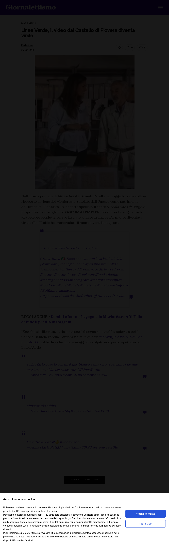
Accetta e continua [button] (145, 513)
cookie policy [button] (50, 511)
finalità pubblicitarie (95, 522)
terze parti (54, 514)
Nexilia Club (145, 523)
